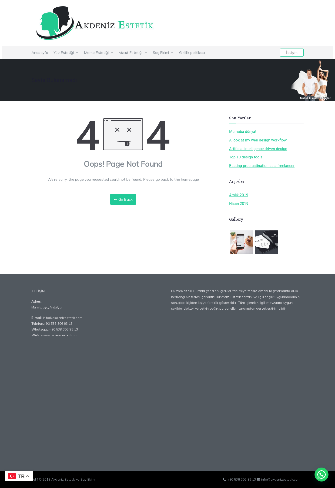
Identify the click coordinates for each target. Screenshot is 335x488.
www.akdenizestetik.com (60, 335)
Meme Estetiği (98, 52)
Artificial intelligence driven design (258, 149)
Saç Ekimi (163, 52)
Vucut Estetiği (133, 52)
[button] (76, 52)
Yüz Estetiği (66, 52)
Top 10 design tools (245, 157)
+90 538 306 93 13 (58, 323)
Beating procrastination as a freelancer (262, 166)
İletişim (292, 52)
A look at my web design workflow (258, 140)
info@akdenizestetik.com (63, 318)
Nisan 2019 (238, 203)
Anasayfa (39, 52)
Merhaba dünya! (242, 131)
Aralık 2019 (238, 195)
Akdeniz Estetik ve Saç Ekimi (73, 479)
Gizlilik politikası (192, 52)
